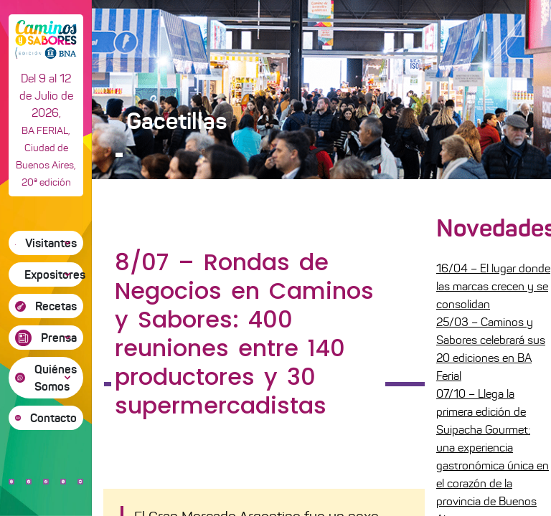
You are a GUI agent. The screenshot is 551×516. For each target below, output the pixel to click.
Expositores (53, 274)
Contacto (53, 418)
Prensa (59, 337)
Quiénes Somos (55, 377)
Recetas (56, 306)
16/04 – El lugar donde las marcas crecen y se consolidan (493, 286)
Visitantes (51, 243)
